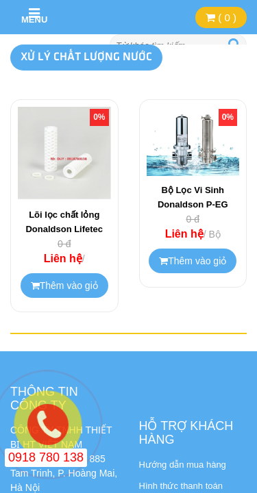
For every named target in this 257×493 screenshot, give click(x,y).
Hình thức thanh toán (181, 486)
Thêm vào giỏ (64, 285)
